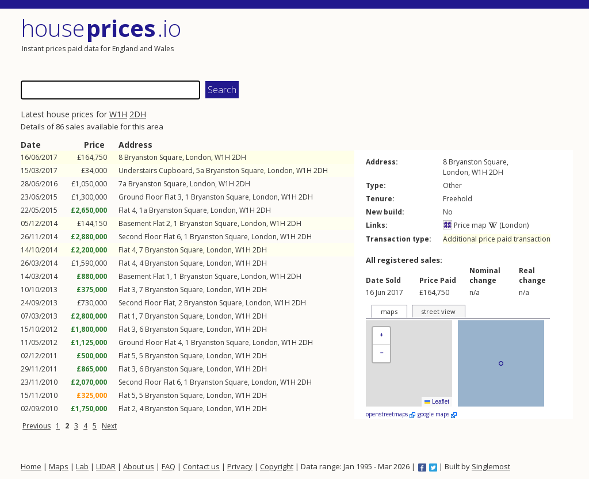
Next (109, 426)
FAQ (168, 466)
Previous (36, 426)
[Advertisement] (435, 43)
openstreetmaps (390, 414)
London (198, 157)
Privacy (240, 466)
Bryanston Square (153, 157)
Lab (82, 466)
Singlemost (491, 466)
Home (31, 466)
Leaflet (436, 401)
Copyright (276, 466)
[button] (381, 336)
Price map (465, 225)
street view (438, 311)
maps (389, 311)
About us (138, 466)
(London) (508, 225)
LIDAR (106, 466)
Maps (58, 466)
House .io (101, 28)
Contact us (201, 466)
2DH (137, 114)
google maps (437, 414)
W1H (118, 114)
